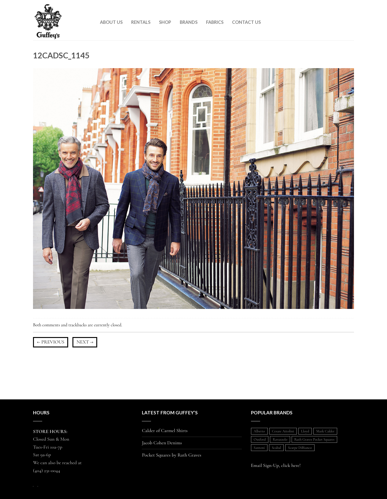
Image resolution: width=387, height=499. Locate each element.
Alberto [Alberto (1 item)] (259, 431)
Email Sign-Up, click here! (276, 465)
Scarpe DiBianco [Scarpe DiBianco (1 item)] (299, 448)
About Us (111, 22)
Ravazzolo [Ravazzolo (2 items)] (280, 439)
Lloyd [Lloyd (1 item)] (305, 431)
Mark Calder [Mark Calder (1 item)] (325, 431)
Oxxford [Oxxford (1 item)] (260, 439)
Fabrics (214, 22)
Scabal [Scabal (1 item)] (276, 448)
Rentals (140, 22)
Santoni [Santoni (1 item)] (259, 448)
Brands (188, 22)
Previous (50, 342)
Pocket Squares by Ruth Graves (171, 455)
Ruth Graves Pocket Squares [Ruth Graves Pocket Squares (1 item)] (314, 439)
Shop (165, 22)
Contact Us (246, 22)
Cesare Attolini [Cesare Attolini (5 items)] (283, 431)
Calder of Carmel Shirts (164, 431)
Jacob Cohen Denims (162, 443)
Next (84, 342)
